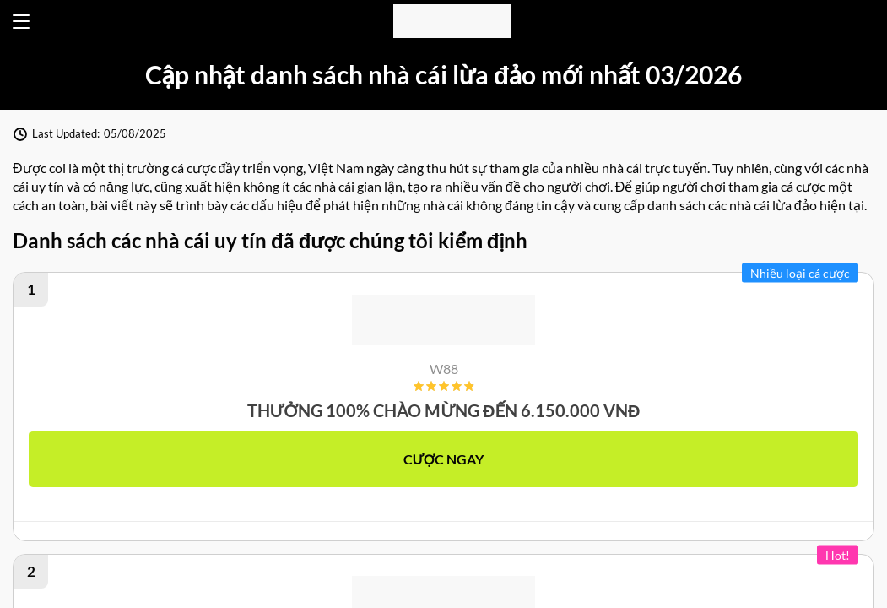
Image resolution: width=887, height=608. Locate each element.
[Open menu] (21, 21)
